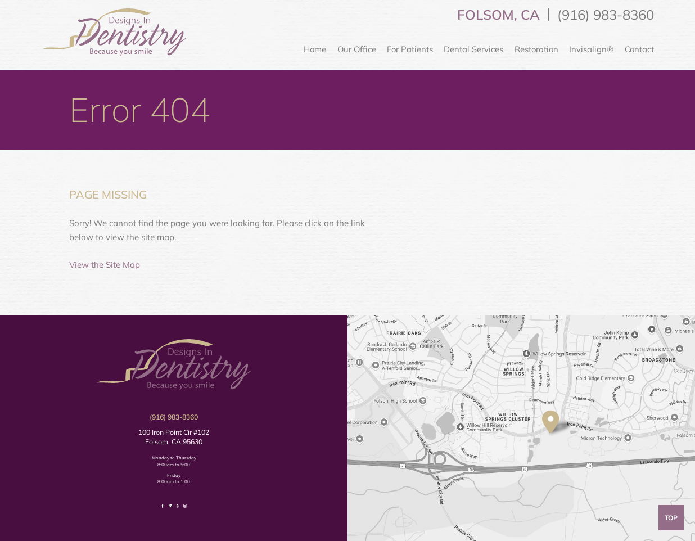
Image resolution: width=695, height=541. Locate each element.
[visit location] (550, 422)
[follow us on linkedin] (170, 505)
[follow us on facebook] (162, 505)
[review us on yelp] (178, 505)
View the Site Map (104, 264)
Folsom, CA (498, 14)
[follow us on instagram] (185, 505)
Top (671, 517)
